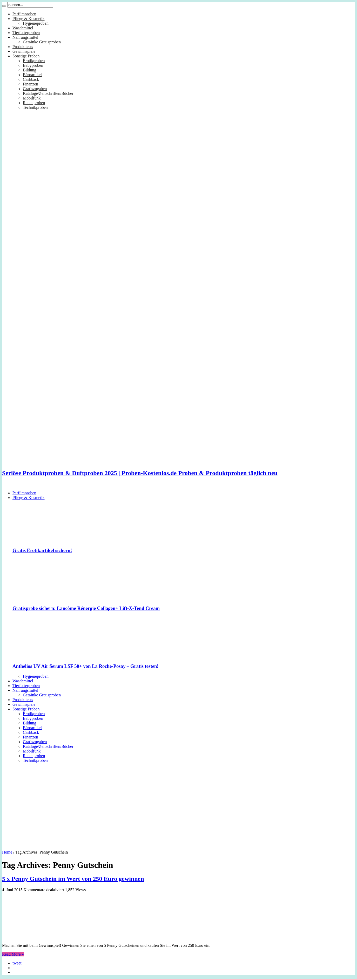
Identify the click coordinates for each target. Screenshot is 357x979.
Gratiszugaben (35, 88)
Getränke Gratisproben (42, 42)
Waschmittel (22, 28)
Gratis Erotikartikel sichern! (42, 550)
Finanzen (30, 84)
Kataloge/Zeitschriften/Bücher (48, 93)
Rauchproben (34, 103)
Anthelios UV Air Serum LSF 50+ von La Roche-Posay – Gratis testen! (85, 666)
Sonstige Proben (25, 56)
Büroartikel (32, 74)
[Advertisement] (178, 804)
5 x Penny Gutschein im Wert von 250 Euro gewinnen (73, 878)
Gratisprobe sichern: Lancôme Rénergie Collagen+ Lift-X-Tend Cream (86, 608)
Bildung (29, 70)
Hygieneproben (36, 23)
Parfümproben (24, 14)
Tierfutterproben (26, 32)
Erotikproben (34, 60)
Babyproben (33, 65)
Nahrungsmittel (25, 37)
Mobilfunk (32, 98)
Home (7, 852)
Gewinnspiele (23, 51)
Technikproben (35, 107)
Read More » (13, 954)
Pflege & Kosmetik (28, 18)
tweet (17, 963)
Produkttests (22, 46)
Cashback (31, 79)
